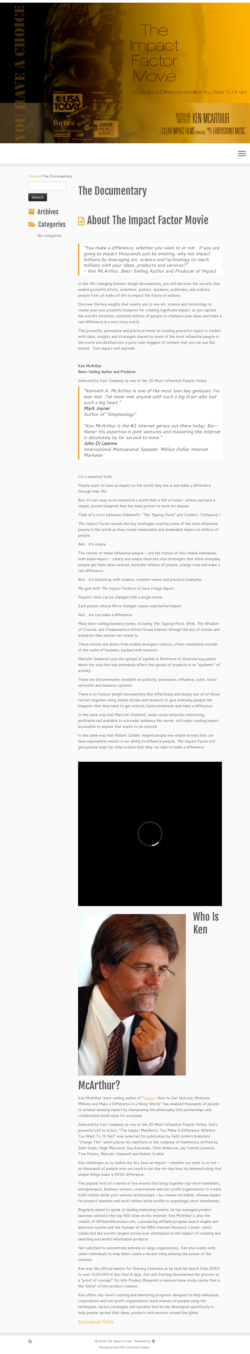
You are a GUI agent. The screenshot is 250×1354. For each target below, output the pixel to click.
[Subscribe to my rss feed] (31, 1341)
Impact (149, 1098)
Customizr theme (137, 1347)
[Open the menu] (242, 154)
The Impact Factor (119, 1341)
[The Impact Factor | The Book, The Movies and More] (125, 73)
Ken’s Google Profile (96, 1321)
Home (33, 176)
